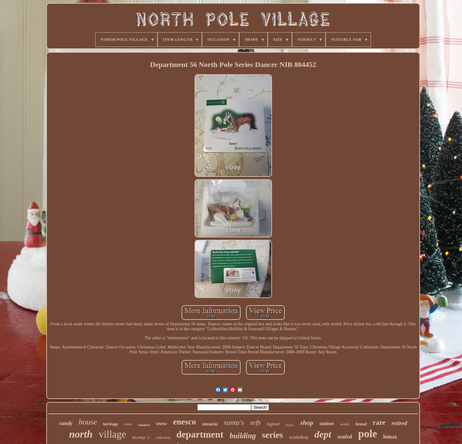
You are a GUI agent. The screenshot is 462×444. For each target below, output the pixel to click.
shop (306, 422)
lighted (273, 423)
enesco (184, 421)
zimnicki (209, 424)
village (112, 434)
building (243, 436)
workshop (298, 437)
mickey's (141, 438)
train (128, 424)
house (88, 422)
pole (367, 434)
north (81, 434)
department (200, 434)
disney (290, 425)
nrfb (255, 422)
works (344, 424)
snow (161, 423)
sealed (344, 436)
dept (322, 434)
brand (361, 423)
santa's (234, 422)
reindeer (144, 425)
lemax (390, 437)
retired (399, 423)
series (272, 435)
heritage (110, 424)
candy (65, 423)
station (326, 423)
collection (163, 437)
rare (379, 422)
